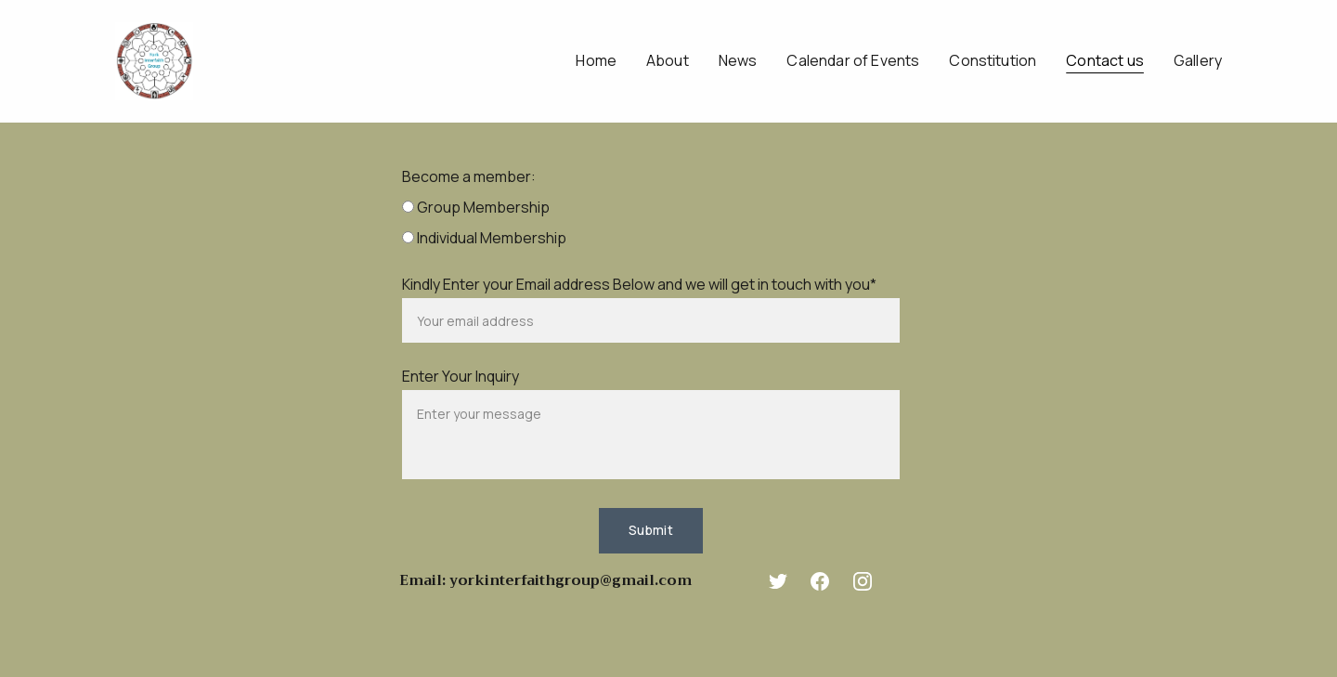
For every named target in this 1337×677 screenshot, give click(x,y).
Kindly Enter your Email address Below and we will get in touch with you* (639, 284)
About (667, 61)
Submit (651, 530)
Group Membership (476, 207)
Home (596, 61)
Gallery (1198, 61)
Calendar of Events (852, 61)
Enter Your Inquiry (460, 376)
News (738, 61)
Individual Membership (484, 238)
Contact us (1105, 61)
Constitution (992, 61)
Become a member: (469, 176)
